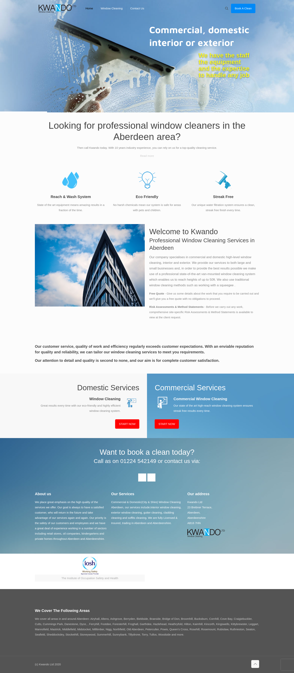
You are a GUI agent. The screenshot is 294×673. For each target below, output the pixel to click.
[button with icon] (142, 477)
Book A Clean (243, 8)
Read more (147, 155)
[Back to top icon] (255, 664)
